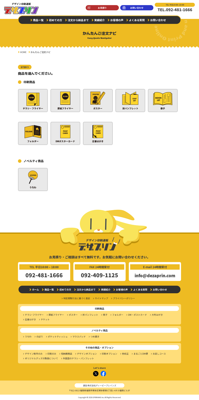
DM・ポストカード (137, 314)
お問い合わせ (136, 7)
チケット (45, 319)
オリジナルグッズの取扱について (41, 358)
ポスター (73, 314)
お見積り (102, 7)
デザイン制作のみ (34, 353)
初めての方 (55, 20)
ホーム (35, 289)
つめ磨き (95, 336)
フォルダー (117, 314)
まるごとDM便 (140, 353)
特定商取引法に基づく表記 (76, 298)
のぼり (39, 336)
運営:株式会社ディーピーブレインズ (99, 385)
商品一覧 (38, 20)
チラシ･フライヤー (34, 314)
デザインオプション (87, 353)
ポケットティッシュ (58, 336)
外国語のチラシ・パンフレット (78, 358)
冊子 (105, 314)
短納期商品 (66, 353)
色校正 (125, 353)
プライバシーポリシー (124, 298)
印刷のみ (51, 353)
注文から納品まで (78, 20)
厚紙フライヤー (56, 314)
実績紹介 (99, 20)
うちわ (28, 336)
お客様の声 (116, 20)
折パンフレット (90, 314)
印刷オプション (109, 353)
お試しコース (159, 353)
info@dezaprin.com (155, 275)
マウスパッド (79, 336)
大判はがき (157, 314)
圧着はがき (30, 319)
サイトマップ (101, 298)
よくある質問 (137, 20)
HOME (23, 52)
